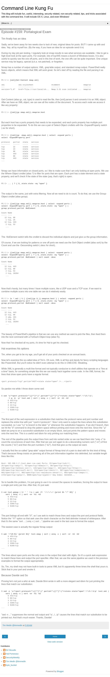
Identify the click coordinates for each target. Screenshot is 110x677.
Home (55, 637)
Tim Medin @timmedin (16, 661)
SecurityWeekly (13, 657)
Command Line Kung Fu (27, 8)
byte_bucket (11, 665)
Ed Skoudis (11, 650)
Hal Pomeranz (12, 654)
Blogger (60, 671)
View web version (55, 642)
